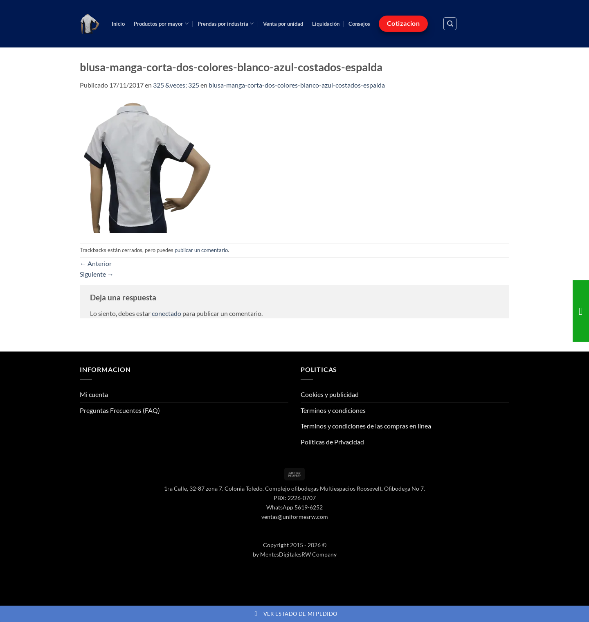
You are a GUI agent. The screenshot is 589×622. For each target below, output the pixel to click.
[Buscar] (449, 23)
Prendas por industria (226, 23)
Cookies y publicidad (330, 394)
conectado (166, 313)
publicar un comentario (201, 250)
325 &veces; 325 (176, 85)
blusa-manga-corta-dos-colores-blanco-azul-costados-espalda (297, 85)
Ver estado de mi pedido (294, 614)
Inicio (118, 23)
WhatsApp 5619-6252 (294, 507)
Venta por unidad (283, 23)
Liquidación (325, 23)
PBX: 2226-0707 (295, 497)
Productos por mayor (161, 23)
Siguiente (97, 274)
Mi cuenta (94, 394)
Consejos (359, 23)
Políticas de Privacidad (332, 442)
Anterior (96, 263)
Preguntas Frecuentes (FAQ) (120, 410)
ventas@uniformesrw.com (294, 516)
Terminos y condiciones (333, 410)
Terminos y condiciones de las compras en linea (366, 426)
